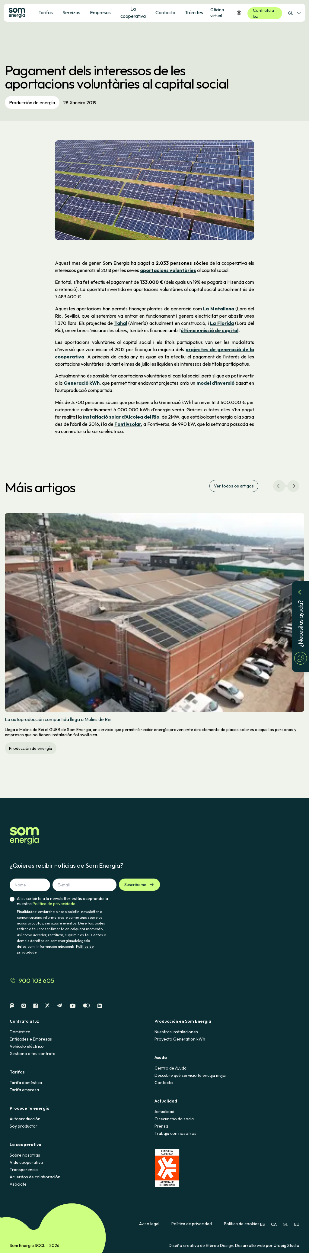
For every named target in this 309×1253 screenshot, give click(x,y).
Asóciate (18, 1184)
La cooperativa (133, 12)
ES (262, 1224)
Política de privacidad (191, 1223)
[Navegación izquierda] (279, 486)
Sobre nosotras (25, 1155)
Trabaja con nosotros (175, 1133)
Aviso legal (149, 1223)
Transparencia (24, 1169)
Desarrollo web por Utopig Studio (267, 1245)
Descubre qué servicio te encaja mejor (190, 1075)
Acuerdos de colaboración (35, 1177)
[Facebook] (35, 1006)
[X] (47, 1006)
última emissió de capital (209, 330)
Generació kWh (82, 383)
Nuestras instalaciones (176, 1031)
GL (285, 1224)
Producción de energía (32, 102)
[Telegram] (59, 1006)
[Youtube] (72, 1006)
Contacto (163, 1082)
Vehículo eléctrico (27, 1046)
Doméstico (20, 1031)
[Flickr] (86, 1006)
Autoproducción (25, 1119)
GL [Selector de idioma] (294, 13)
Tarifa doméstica (26, 1082)
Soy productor (23, 1126)
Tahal (120, 323)
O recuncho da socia (174, 1119)
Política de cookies (242, 1223)
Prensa (161, 1126)
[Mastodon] (12, 1006)
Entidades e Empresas (31, 1039)
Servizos (71, 12)
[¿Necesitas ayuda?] (300, 626)
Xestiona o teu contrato (33, 1053)
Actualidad (164, 1111)
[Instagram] (23, 1006)
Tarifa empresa (24, 1090)
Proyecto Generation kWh (179, 1039)
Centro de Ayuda (170, 1068)
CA (274, 1224)
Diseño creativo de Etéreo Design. (202, 1245)
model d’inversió (215, 383)
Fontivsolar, (128, 424)
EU (296, 1224)
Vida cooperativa (26, 1162)
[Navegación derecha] (292, 486)
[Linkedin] (99, 1006)
